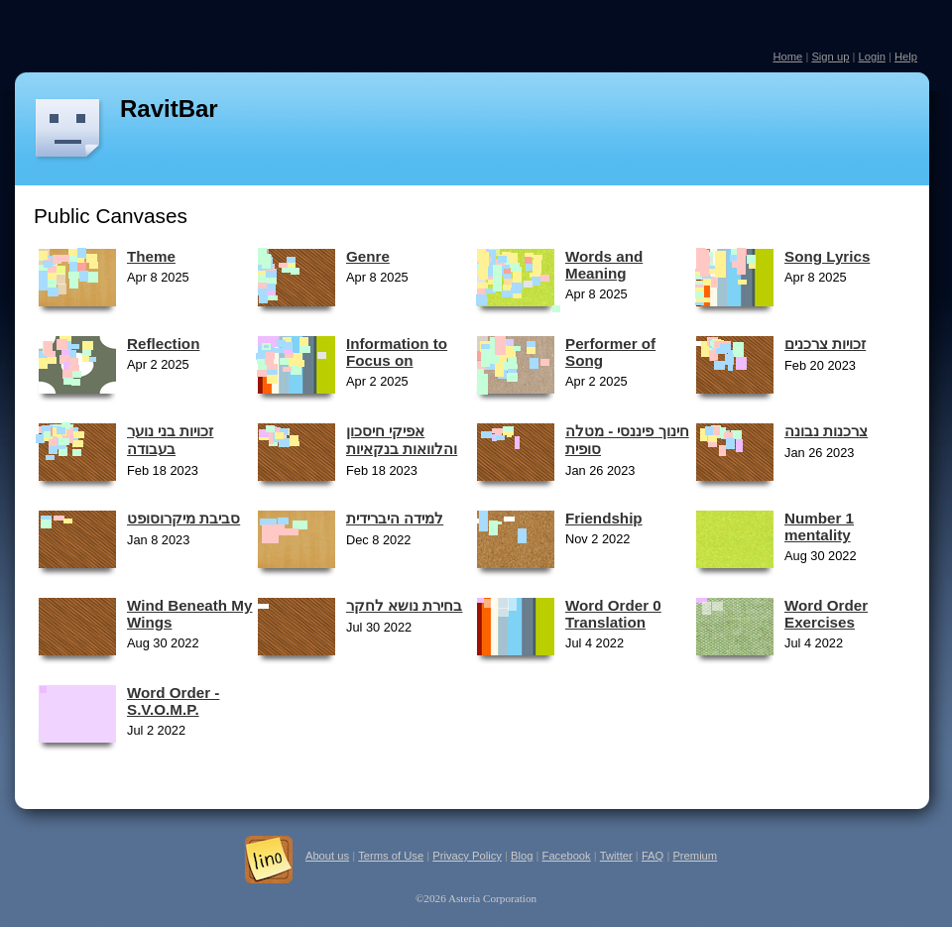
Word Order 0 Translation (613, 614)
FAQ (652, 856)
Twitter (616, 856)
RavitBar (169, 108)
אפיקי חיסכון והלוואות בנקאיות (401, 439)
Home (787, 56)
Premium (694, 856)
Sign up (830, 56)
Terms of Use (390, 856)
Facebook (566, 856)
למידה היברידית (394, 518)
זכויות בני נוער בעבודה (170, 439)
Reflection (163, 343)
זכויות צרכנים (825, 343)
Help (905, 56)
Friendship (604, 518)
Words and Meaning (604, 265)
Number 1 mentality (819, 526)
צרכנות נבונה (826, 430)
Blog (522, 856)
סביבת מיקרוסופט (183, 518)
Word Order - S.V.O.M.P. (173, 701)
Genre (368, 256)
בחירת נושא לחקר (404, 605)
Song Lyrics (827, 256)
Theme (151, 256)
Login (871, 56)
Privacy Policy (467, 856)
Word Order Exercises (826, 614)
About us (327, 856)
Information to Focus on (396, 352)
